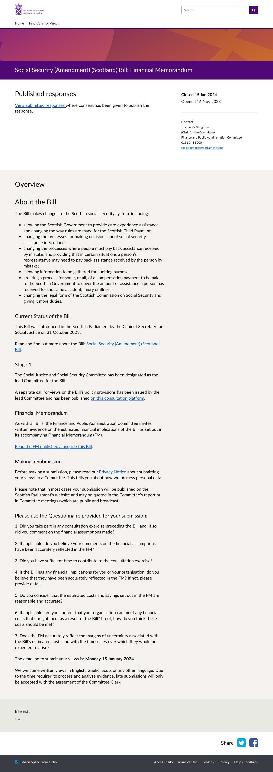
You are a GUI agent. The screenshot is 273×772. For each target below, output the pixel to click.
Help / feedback (246, 762)
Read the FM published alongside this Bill (53, 446)
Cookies (208, 762)
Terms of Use (187, 762)
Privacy (223, 762)
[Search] (253, 10)
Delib (53, 762)
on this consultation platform (117, 397)
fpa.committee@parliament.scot (202, 147)
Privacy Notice (112, 471)
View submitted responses (40, 105)
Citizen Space (30, 762)
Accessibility (163, 762)
